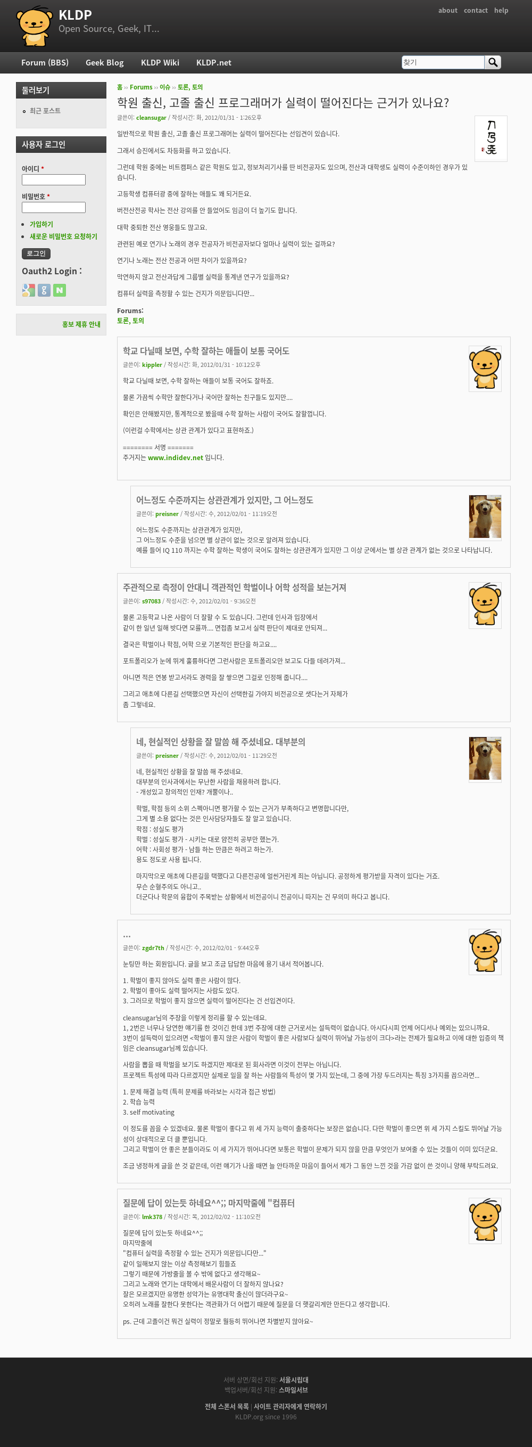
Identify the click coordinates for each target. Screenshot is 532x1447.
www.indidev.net (175, 457)
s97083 (151, 600)
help (501, 10)
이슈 (165, 87)
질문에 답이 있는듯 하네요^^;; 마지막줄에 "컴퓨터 (209, 1203)
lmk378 (152, 1216)
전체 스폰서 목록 (227, 1406)
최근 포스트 (45, 111)
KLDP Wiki (160, 62)
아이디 (33, 169)
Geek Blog (105, 62)
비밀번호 (36, 196)
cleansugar (151, 117)
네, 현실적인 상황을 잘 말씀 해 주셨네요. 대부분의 (220, 741)
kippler (152, 364)
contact (476, 10)
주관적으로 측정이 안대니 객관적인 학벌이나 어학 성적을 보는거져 (234, 587)
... (127, 934)
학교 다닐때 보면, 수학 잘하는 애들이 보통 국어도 (206, 351)
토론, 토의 (190, 87)
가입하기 (41, 224)
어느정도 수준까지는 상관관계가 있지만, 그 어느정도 (224, 500)
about (448, 10)
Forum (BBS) (45, 62)
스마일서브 (293, 1390)
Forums (141, 87)
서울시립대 (294, 1380)
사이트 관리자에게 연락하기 (290, 1406)
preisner (167, 513)
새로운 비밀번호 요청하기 (63, 236)
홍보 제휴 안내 (81, 324)
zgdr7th (153, 947)
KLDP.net (213, 62)
